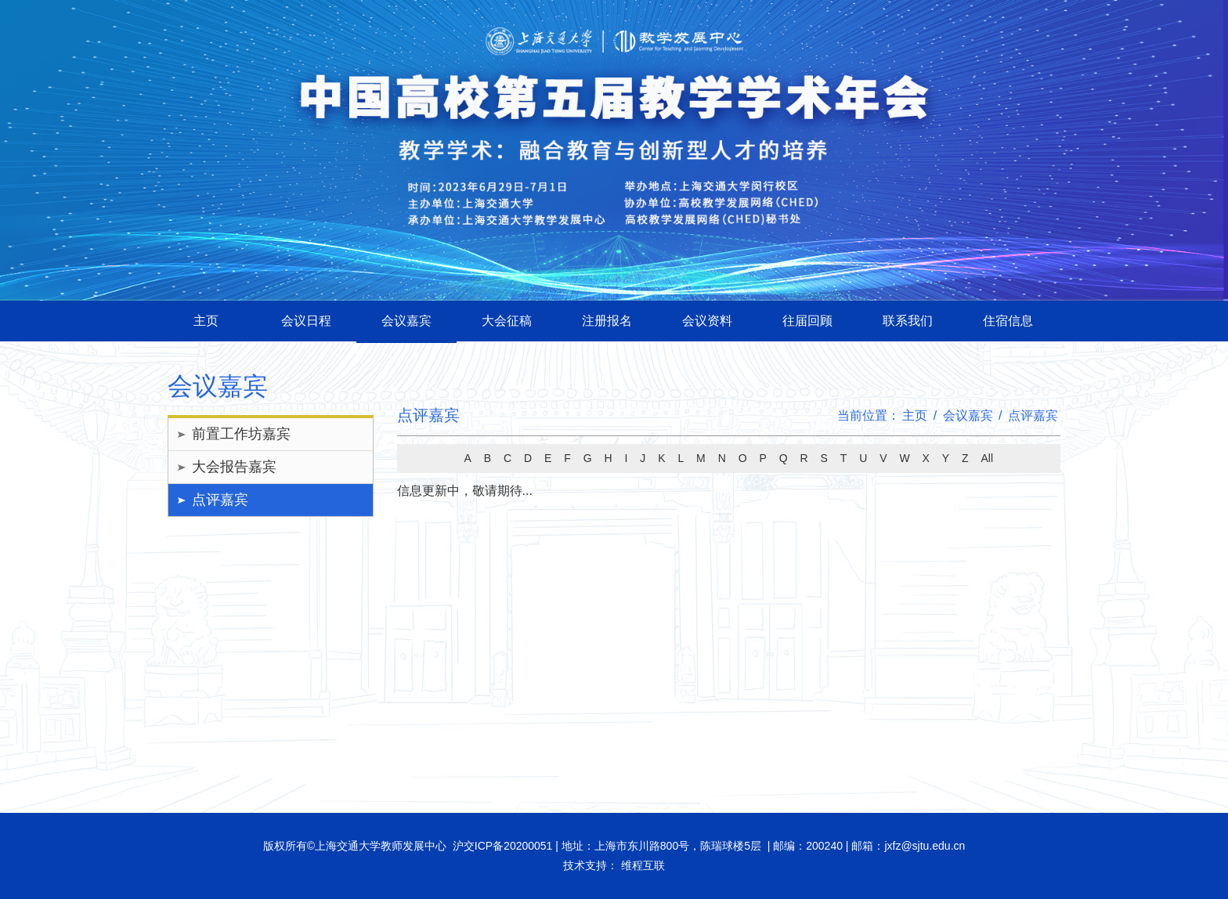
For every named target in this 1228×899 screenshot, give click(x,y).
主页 (206, 320)
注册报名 (607, 320)
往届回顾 (807, 320)
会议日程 (306, 320)
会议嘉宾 (406, 320)
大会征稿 (507, 320)
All (987, 458)
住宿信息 (1008, 320)
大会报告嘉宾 (234, 467)
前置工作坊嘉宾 (241, 434)
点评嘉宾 (220, 499)
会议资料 (707, 320)
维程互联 (641, 865)
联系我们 (908, 320)
